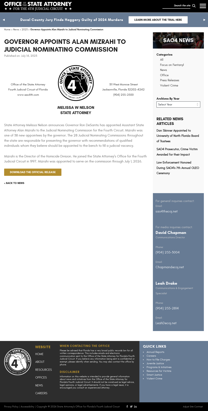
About (39, 362)
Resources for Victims (159, 371)
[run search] (194, 6)
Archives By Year (167, 99)
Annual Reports (155, 352)
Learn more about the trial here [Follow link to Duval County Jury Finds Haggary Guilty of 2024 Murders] (158, 19)
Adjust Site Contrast (193, 406)
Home (39, 354)
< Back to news (14, 183)
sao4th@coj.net (167, 211)
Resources (43, 370)
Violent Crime (169, 85)
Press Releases (169, 80)
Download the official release (33, 172)
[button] (3, 20)
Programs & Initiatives (159, 367)
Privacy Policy (11, 406)
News (163, 70)
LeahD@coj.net (166, 323)
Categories (164, 54)
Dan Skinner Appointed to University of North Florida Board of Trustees (177, 136)
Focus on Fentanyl (172, 65)
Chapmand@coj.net (170, 267)
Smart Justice (154, 374)
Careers (41, 393)
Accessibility (27, 406)
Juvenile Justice (155, 363)
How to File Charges (158, 359)
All (161, 60)
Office (164, 75)
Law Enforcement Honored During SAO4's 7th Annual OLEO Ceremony (177, 168)
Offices (41, 377)
